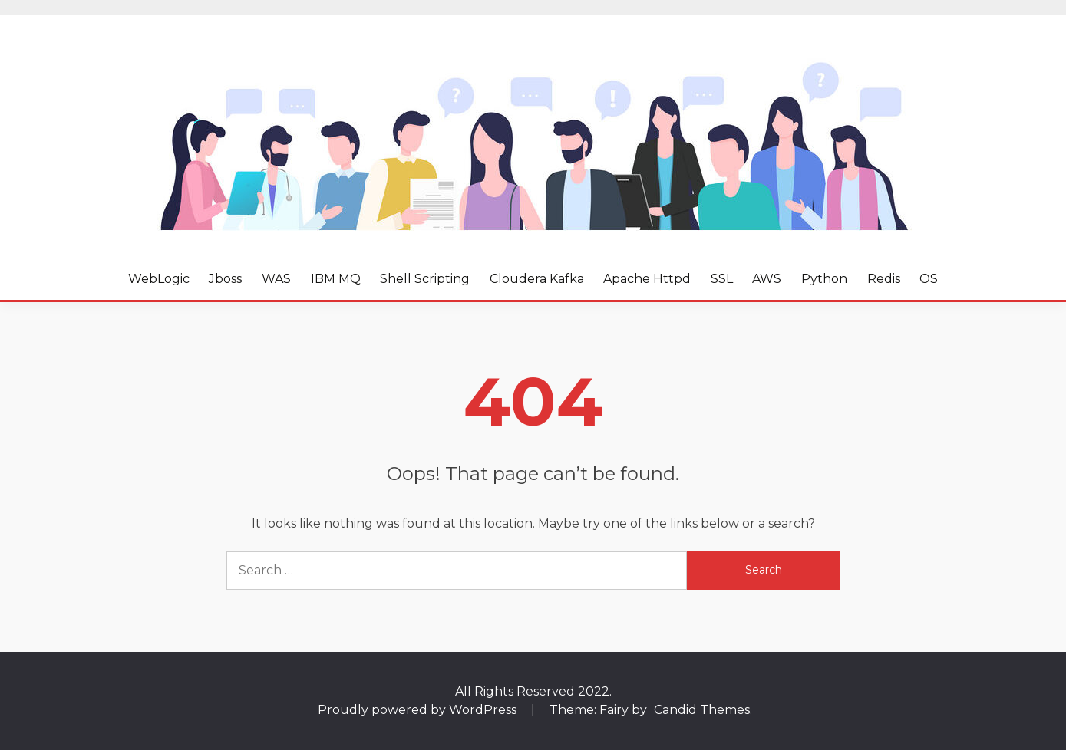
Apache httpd (647, 278)
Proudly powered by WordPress (419, 709)
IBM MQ (336, 278)
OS (928, 278)
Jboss (225, 278)
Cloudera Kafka (537, 278)
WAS (276, 278)
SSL (722, 278)
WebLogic (159, 278)
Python (824, 278)
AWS (766, 278)
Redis (883, 278)
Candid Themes (702, 709)
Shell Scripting (425, 278)
